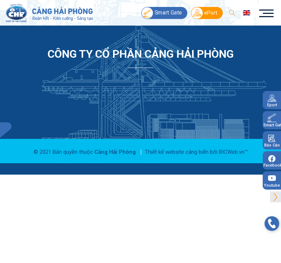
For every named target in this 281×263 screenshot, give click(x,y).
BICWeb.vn (231, 148)
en (247, 11)
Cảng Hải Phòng (115, 148)
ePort (204, 11)
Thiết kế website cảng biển (177, 148)
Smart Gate (162, 11)
